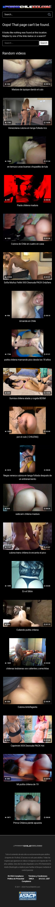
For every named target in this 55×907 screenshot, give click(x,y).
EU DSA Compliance (16, 876)
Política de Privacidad (15, 879)
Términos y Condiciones (37, 876)
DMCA (31, 879)
